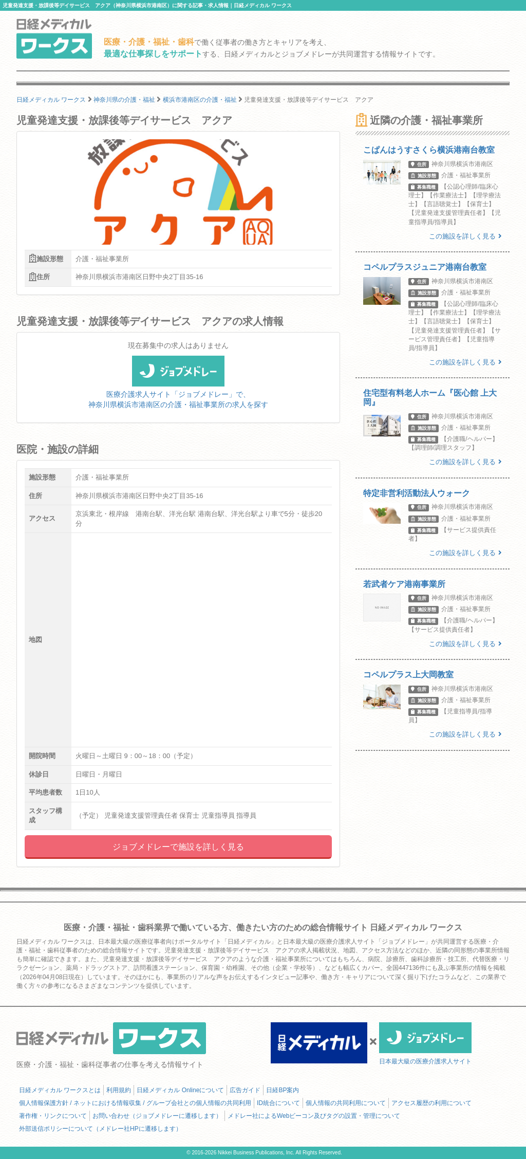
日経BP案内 (282, 1090)
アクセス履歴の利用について (431, 1103)
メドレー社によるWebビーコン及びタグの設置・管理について (314, 1115)
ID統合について (278, 1103)
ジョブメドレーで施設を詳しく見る (178, 846)
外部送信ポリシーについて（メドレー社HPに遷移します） (100, 1128)
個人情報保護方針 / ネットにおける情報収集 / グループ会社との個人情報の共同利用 (135, 1103)
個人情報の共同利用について (346, 1103)
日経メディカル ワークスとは (60, 1090)
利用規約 (118, 1090)
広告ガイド (245, 1090)
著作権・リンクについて (53, 1115)
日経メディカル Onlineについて (180, 1090)
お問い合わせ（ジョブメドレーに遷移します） (157, 1115)
